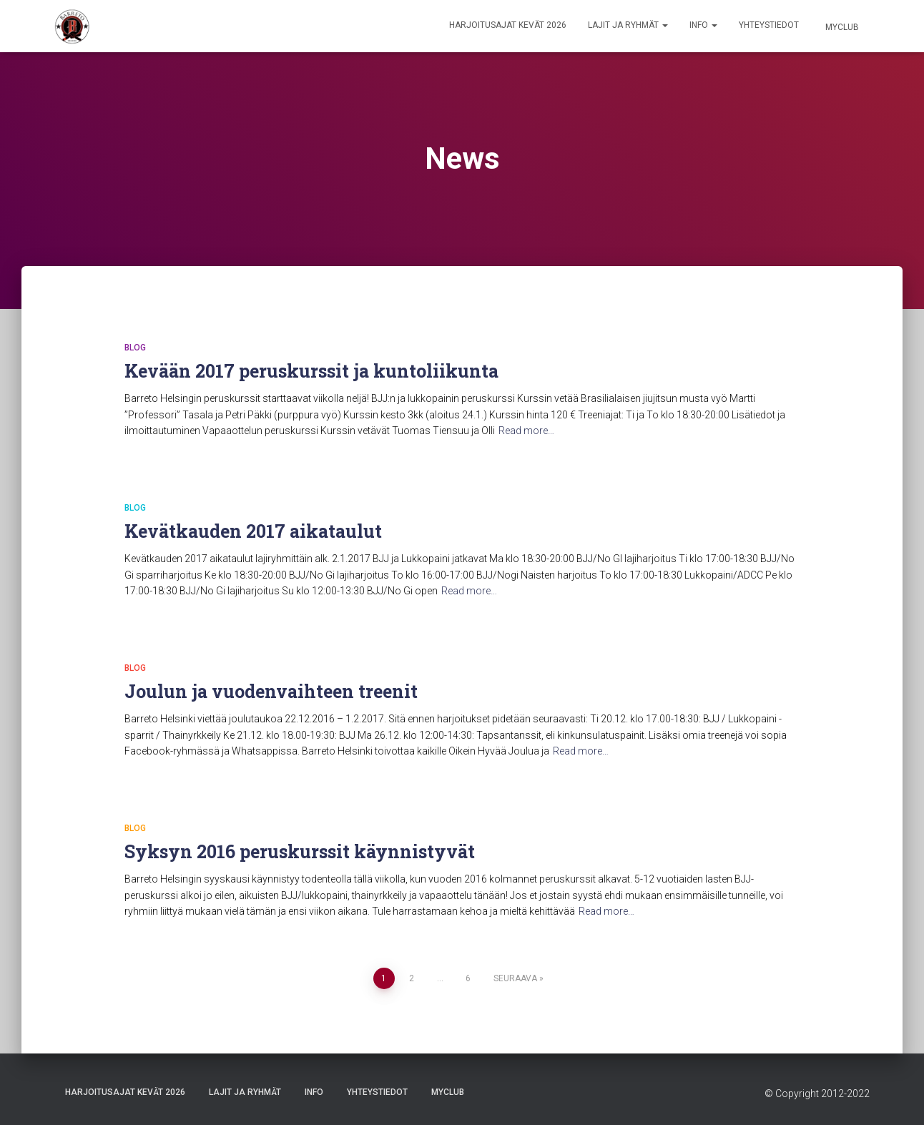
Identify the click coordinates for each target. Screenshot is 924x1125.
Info (703, 25)
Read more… (526, 430)
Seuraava (515, 978)
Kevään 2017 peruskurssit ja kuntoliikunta (311, 371)
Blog (135, 348)
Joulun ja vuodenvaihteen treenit (271, 691)
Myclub (841, 27)
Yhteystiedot (769, 25)
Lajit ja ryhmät (628, 25)
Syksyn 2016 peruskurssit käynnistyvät (299, 851)
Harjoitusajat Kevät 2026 (507, 25)
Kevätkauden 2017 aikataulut (253, 531)
